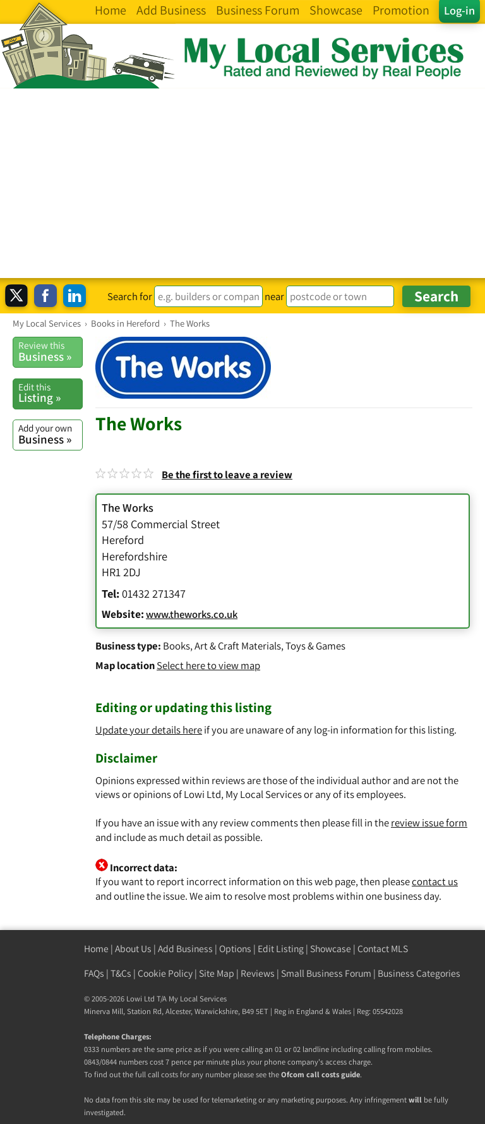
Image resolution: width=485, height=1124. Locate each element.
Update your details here (148, 730)
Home (96, 949)
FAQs (94, 973)
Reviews (258, 973)
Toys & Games (315, 646)
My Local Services (198, 998)
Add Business (185, 949)
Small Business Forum (326, 973)
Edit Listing (281, 949)
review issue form (429, 823)
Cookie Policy (165, 973)
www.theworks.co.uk (191, 614)
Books (176, 646)
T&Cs (121, 973)
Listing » (50, 393)
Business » (50, 351)
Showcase (330, 949)
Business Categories (419, 973)
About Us (133, 949)
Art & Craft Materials (238, 646)
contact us (435, 881)
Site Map (216, 973)
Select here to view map (208, 665)
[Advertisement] (242, 183)
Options (235, 949)
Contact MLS (382, 949)
